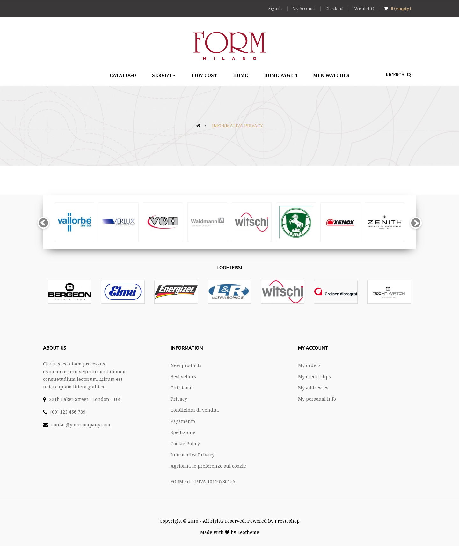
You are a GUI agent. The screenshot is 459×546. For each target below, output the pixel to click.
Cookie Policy (185, 443)
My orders (309, 365)
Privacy (179, 399)
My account (313, 347)
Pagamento (183, 421)
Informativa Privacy (193, 454)
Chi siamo (182, 387)
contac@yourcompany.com (80, 424)
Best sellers (183, 376)
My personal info (317, 399)
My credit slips (314, 376)
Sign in (275, 8)
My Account (304, 8)
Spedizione (183, 432)
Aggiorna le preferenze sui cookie (208, 466)
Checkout (335, 8)
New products (186, 365)
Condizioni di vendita (195, 410)
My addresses (313, 387)
